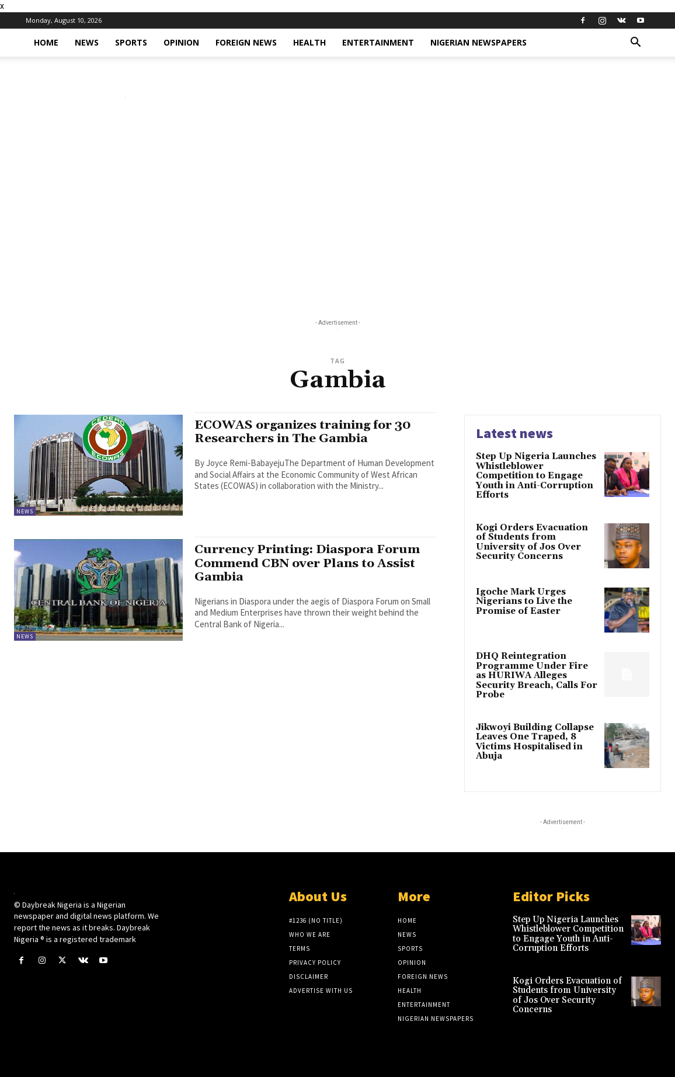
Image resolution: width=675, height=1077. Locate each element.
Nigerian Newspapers (478, 42)
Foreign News (246, 42)
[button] (635, 43)
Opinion (181, 42)
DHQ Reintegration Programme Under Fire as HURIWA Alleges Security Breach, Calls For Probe (536, 675)
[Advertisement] (337, 211)
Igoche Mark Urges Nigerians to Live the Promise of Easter (524, 601)
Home (46, 42)
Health (309, 42)
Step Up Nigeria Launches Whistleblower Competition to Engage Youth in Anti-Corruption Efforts (536, 476)
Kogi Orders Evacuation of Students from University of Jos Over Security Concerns (532, 542)
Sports (131, 42)
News (87, 42)
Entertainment (378, 42)
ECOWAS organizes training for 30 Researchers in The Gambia (304, 432)
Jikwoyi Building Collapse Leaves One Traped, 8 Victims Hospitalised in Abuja (535, 742)
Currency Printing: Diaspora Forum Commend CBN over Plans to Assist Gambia (308, 563)
